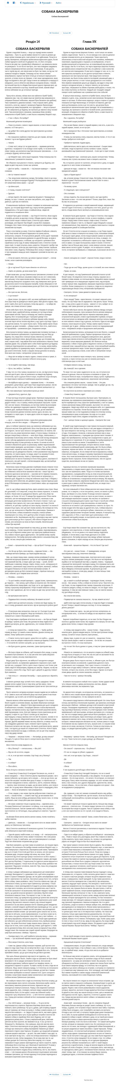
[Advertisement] (60, 23)
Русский (45, 2)
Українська (28, 2)
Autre (59, 2)
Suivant (67, 33)
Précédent (54, 33)
